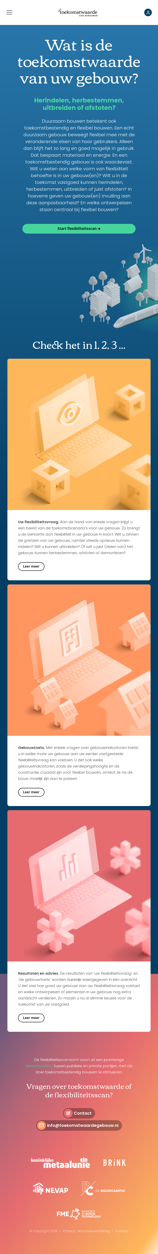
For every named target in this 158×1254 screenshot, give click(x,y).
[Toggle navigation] (10, 12)
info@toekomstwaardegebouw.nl (82, 1125)
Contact (83, 1113)
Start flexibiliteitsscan (77, 228)
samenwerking (39, 1065)
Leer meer (31, 566)
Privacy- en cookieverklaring (86, 1231)
